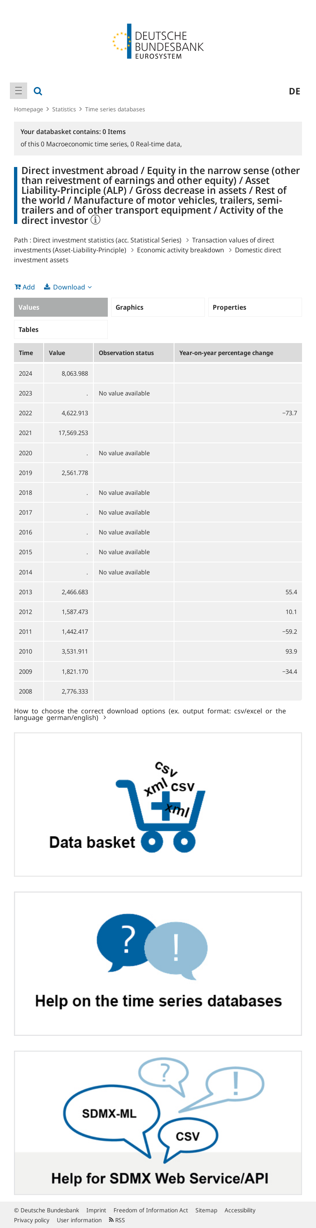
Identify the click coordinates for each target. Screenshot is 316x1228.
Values (29, 307)
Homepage (28, 109)
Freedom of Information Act (151, 1210)
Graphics (130, 307)
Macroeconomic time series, (85, 143)
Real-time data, (156, 143)
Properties (229, 307)
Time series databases (115, 109)
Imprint (96, 1210)
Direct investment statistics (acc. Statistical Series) (107, 240)
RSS (117, 1220)
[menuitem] (18, 90)
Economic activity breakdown (180, 249)
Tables (29, 329)
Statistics (64, 109)
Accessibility (240, 1210)
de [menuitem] (294, 91)
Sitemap (206, 1210)
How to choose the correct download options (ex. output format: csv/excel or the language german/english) (150, 713)
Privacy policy (31, 1220)
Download (69, 287)
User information (79, 1220)
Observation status (126, 352)
